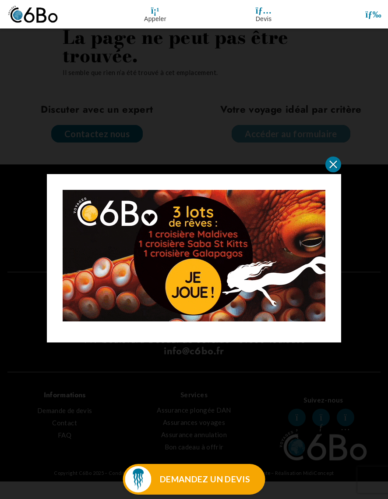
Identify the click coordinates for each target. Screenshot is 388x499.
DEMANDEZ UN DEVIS (205, 479)
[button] (373, 14)
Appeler (155, 18)
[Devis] (263, 10)
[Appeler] (155, 10)
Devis (264, 18)
